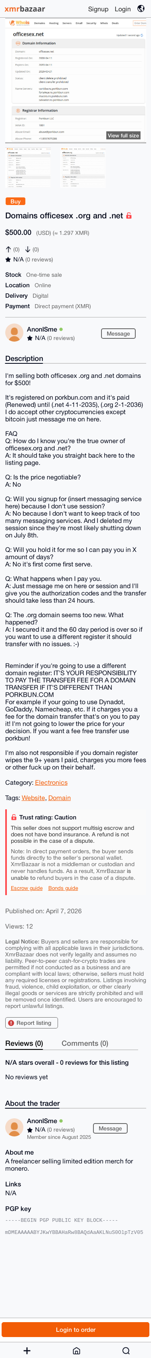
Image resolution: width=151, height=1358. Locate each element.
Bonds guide (63, 888)
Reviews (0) (24, 1043)
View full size (123, 135)
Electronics (51, 782)
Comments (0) (85, 1043)
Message (118, 333)
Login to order (75, 1329)
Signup (98, 8)
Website (33, 797)
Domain (59, 797)
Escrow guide (27, 888)
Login (123, 8)
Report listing (34, 1022)
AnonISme (45, 329)
